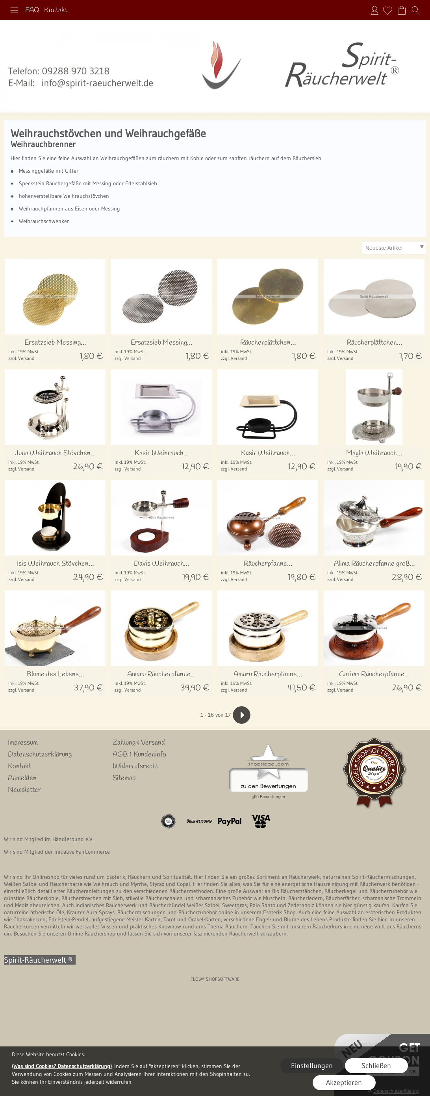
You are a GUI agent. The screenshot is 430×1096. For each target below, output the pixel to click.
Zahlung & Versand (139, 742)
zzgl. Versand (21, 358)
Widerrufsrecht (135, 766)
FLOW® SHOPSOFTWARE (215, 979)
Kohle (197, 158)
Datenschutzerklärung (40, 754)
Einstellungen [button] (312, 1065)
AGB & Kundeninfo (139, 754)
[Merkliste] (387, 10)
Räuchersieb (307, 158)
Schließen (376, 1065)
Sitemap (124, 778)
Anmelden (374, 10)
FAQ (32, 10)
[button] (14, 10)
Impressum (23, 742)
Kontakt (55, 10)
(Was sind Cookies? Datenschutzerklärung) (62, 1066)
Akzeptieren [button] (344, 1082)
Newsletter (24, 790)
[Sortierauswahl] (393, 248)
